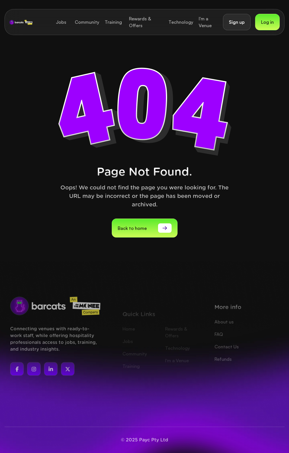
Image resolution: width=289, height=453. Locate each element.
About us (224, 330)
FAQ (218, 343)
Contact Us (226, 355)
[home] (20, 22)
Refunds (223, 367)
